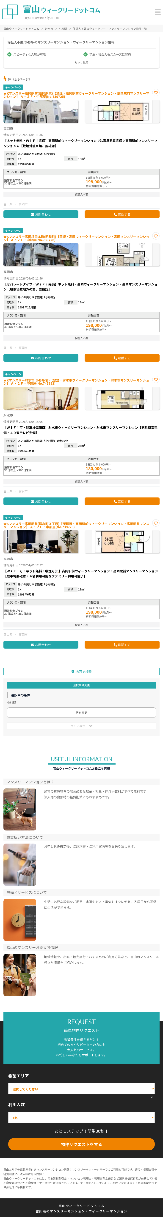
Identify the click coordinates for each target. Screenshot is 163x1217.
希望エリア (18, 1076)
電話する (124, 214)
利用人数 (16, 1104)
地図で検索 (84, 671)
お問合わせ (43, 214)
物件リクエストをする (81, 1144)
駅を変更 (81, 712)
